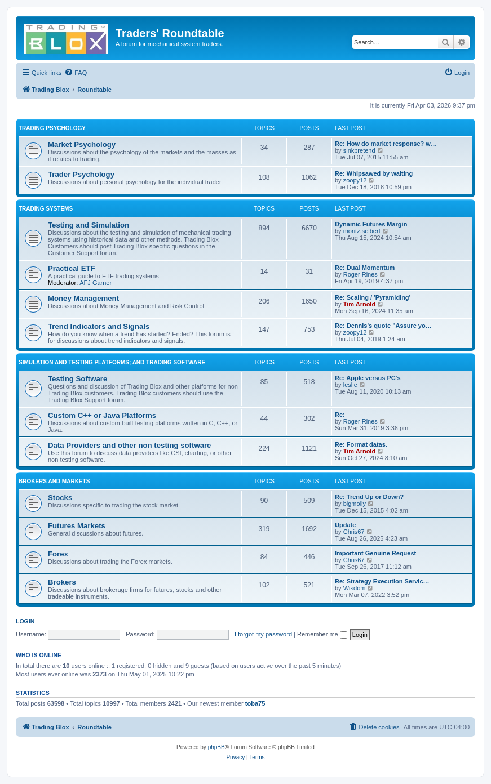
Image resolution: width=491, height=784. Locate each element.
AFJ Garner (95, 282)
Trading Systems (46, 209)
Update (345, 525)
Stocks (60, 497)
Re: (340, 414)
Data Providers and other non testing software (129, 445)
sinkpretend (359, 150)
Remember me (322, 634)
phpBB (216, 747)
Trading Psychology (52, 128)
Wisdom (354, 588)
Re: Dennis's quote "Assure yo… (383, 325)
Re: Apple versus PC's (368, 378)
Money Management (83, 298)
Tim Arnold (359, 304)
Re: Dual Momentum (365, 267)
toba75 (255, 703)
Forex (58, 554)
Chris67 (354, 531)
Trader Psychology (81, 174)
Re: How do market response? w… (386, 143)
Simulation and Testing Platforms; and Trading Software (112, 362)
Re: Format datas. (361, 444)
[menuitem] (75, 72)
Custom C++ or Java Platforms (102, 415)
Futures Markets (76, 526)
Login (25, 621)
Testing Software (77, 379)
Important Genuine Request (375, 553)
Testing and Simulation (88, 225)
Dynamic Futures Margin (371, 224)
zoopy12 (355, 180)
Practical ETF (71, 268)
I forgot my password (263, 634)
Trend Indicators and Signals (98, 326)
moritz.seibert (362, 231)
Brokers (62, 582)
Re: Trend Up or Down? (369, 496)
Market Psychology (82, 144)
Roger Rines (360, 274)
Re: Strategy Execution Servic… (382, 581)
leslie (350, 384)
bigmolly (354, 503)
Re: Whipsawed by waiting (374, 173)
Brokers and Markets (54, 481)
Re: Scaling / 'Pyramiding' (372, 297)
